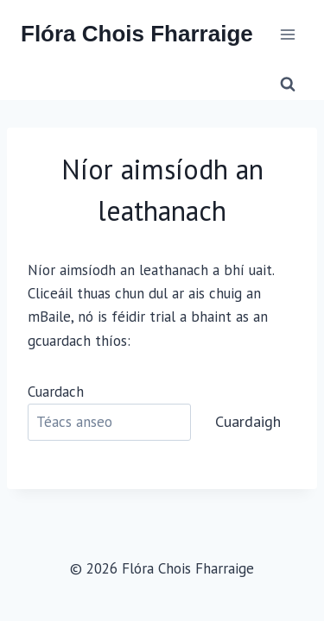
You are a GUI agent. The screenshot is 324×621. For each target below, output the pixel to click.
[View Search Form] (287, 84)
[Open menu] (287, 34)
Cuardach (56, 391)
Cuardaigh (248, 421)
